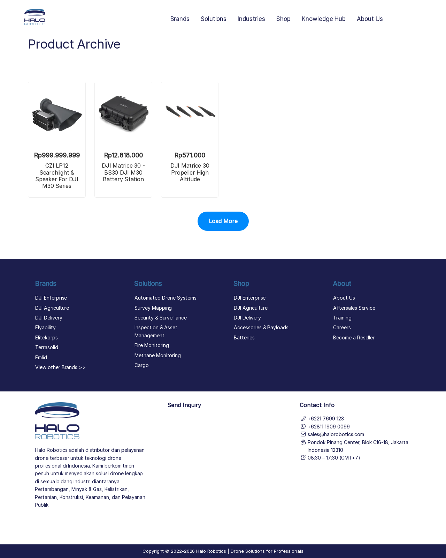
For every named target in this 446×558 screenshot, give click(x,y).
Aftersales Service (354, 308)
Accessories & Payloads (261, 327)
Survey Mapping (153, 308)
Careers (342, 327)
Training (342, 318)
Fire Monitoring (151, 345)
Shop (283, 18)
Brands (180, 18)
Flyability (45, 327)
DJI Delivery (48, 318)
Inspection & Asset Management (155, 331)
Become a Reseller (354, 337)
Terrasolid (46, 347)
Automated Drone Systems (165, 298)
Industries (251, 18)
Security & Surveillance (160, 318)
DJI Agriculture (52, 308)
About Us (370, 18)
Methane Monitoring (157, 355)
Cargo (141, 365)
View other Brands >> (60, 367)
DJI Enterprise (51, 298)
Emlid (41, 357)
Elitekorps (46, 337)
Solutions (214, 18)
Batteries (244, 337)
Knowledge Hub (324, 18)
